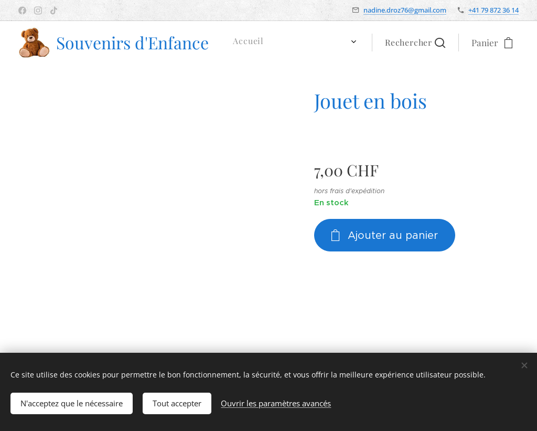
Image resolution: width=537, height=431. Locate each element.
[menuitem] (249, 42)
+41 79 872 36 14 (493, 10)
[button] (415, 42)
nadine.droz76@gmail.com (404, 10)
